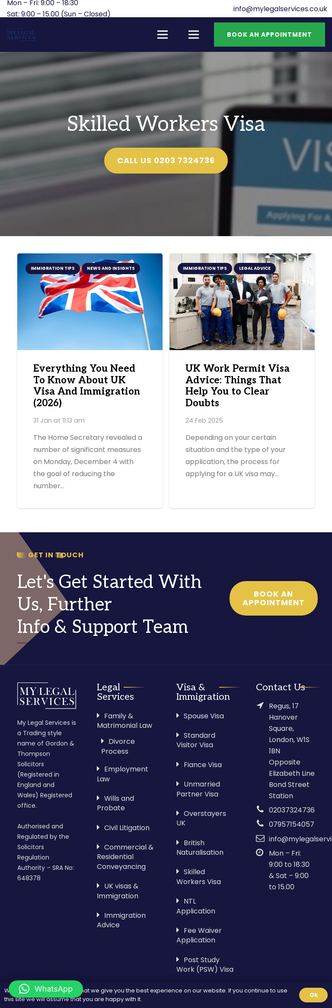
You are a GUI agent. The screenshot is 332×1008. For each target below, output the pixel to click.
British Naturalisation (199, 847)
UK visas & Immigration (117, 891)
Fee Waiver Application (199, 935)
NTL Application (195, 906)
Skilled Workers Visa (198, 876)
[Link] (21, 34)
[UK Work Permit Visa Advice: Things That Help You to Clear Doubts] (242, 301)
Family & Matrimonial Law (124, 720)
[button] (46, 989)
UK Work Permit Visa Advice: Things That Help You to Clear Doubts (237, 386)
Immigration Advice (121, 920)
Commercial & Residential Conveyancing (125, 857)
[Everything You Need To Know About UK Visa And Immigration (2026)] (90, 301)
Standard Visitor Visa (195, 740)
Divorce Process (118, 746)
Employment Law (122, 774)
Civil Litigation (127, 828)
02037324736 (292, 810)
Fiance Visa (203, 765)
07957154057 (291, 824)
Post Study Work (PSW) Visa (204, 964)
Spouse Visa (204, 716)
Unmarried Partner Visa (198, 789)
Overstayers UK (201, 818)
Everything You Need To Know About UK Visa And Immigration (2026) (86, 386)
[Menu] (162, 34)
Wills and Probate (115, 803)
